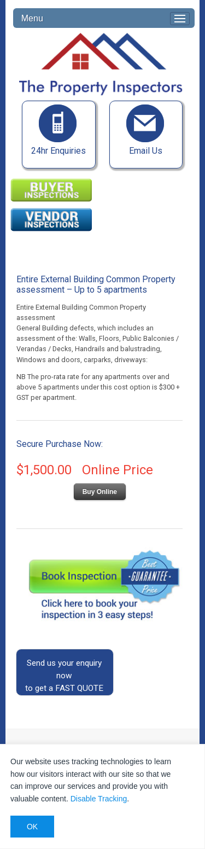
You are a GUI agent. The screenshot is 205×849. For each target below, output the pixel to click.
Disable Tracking (99, 798)
